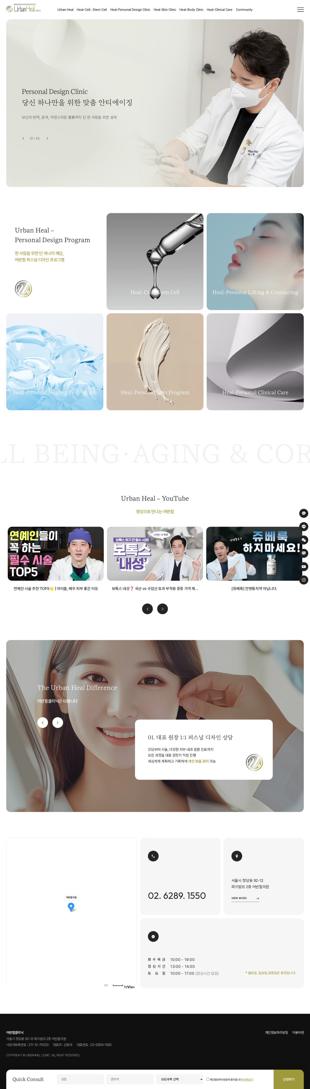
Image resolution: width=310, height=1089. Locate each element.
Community (244, 10)
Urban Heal (65, 10)
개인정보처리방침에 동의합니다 (224, 1079)
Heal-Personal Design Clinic (130, 10)
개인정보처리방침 (276, 1033)
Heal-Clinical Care (219, 10)
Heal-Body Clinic (191, 10)
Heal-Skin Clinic (165, 10)
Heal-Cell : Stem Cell (92, 10)
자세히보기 (247, 1079)
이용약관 (298, 1033)
